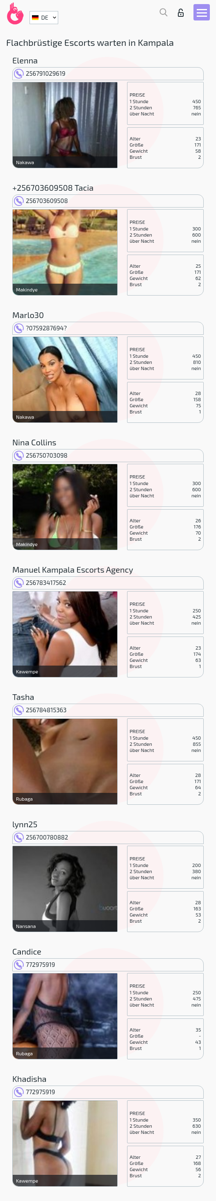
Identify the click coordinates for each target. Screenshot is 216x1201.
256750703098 (41, 455)
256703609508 (41, 200)
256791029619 (39, 73)
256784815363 (40, 709)
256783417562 (40, 582)
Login (181, 12)
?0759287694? (40, 328)
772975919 (34, 964)
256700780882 (41, 837)
